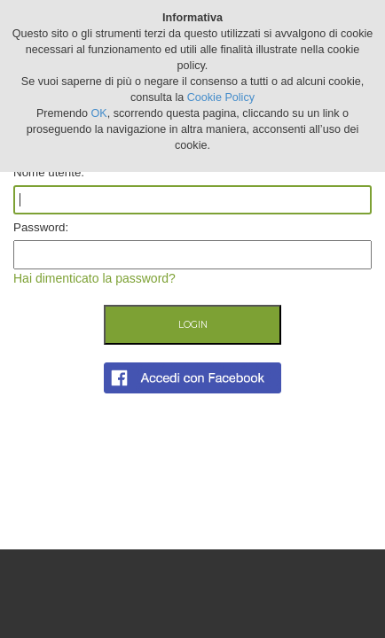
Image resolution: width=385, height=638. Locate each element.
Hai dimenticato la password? (94, 278)
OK (99, 113)
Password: (40, 227)
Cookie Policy (221, 97)
